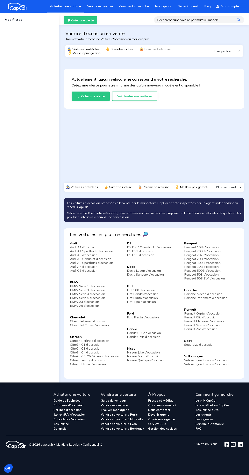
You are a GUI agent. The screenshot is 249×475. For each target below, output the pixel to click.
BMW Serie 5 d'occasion (87, 298)
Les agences (205, 419)
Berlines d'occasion (67, 410)
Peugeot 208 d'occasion (201, 259)
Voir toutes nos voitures (134, 96)
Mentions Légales (68, 444)
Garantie (60, 428)
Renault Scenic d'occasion (203, 325)
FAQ (199, 428)
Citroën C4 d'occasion (85, 352)
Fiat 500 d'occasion (141, 290)
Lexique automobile (210, 424)
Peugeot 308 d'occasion (201, 267)
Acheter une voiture (65, 6)
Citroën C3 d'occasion (85, 348)
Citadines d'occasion (68, 405)
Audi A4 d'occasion (83, 267)
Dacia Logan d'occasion (144, 270)
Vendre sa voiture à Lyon (119, 424)
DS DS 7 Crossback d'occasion (149, 247)
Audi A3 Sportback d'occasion (91, 263)
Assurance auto (207, 410)
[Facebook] (226, 444)
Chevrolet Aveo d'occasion (89, 321)
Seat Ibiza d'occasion (199, 344)
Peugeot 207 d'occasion (201, 255)
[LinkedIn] (239, 444)
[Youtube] (232, 444)
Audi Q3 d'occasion (83, 270)
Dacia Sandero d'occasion (145, 274)
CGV (151, 424)
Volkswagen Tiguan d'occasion (206, 360)
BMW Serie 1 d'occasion (87, 286)
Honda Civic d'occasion (143, 337)
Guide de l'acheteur (67, 400)
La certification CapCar (212, 405)
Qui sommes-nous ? (162, 405)
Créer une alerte (80, 20)
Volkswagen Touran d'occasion (206, 364)
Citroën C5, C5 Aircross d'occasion (94, 356)
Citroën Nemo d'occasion (88, 364)
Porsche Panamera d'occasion (205, 298)
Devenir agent (188, 6)
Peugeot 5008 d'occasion (202, 270)
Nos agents (163, 6)
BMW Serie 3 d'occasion (87, 290)
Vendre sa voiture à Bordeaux (122, 428)
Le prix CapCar (206, 400)
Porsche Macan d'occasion (203, 294)
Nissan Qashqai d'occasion (146, 360)
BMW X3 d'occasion (84, 302)
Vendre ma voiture (100, 6)
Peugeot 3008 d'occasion (202, 263)
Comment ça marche (134, 6)
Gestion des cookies (162, 428)
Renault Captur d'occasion (203, 313)
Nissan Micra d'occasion (144, 356)
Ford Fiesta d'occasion (143, 317)
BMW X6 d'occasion (84, 306)
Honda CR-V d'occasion (144, 333)
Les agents (204, 414)
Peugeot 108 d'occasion (201, 247)
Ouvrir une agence (161, 419)
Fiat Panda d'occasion (143, 294)
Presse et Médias (160, 400)
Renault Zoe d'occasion (200, 329)
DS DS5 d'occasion (140, 255)
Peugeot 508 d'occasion (201, 274)
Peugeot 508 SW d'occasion (204, 278)
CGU (163, 424)
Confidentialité (92, 444)
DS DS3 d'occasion (140, 251)
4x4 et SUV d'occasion (69, 414)
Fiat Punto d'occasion (142, 298)
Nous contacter (159, 410)
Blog (207, 6)
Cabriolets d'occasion (69, 419)
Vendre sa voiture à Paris (119, 414)
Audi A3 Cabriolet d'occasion (90, 259)
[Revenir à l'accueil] (19, 7)
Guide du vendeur (113, 400)
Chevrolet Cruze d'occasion (89, 325)
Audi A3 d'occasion (83, 255)
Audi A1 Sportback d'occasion (91, 251)
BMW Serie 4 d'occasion (87, 294)
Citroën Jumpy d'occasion (88, 360)
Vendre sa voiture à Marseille (122, 419)
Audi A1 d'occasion (83, 247)
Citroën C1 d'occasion (85, 344)
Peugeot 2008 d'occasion (202, 251)
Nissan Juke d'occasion (143, 352)
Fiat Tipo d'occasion (141, 302)
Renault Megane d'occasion (204, 321)
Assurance (61, 424)
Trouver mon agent (115, 410)
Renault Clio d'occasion (200, 317)
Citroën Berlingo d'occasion (89, 341)
